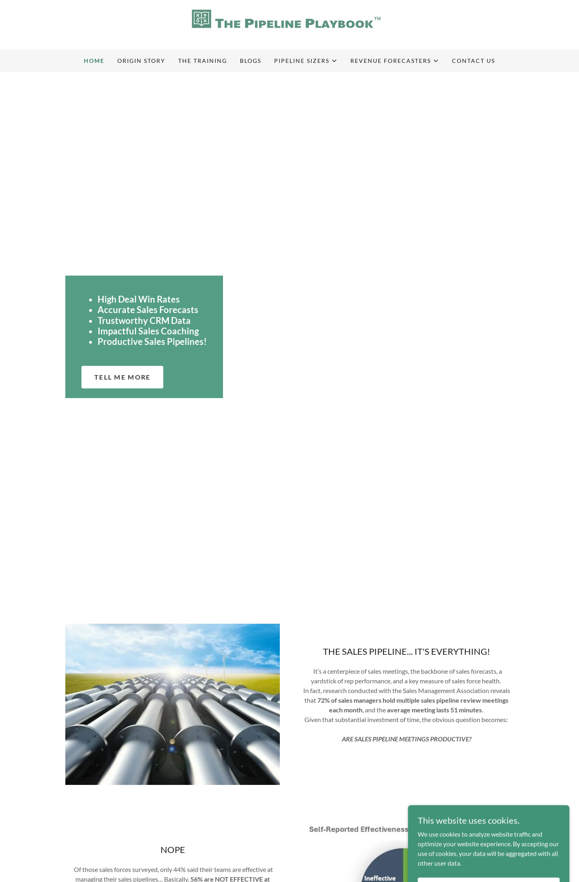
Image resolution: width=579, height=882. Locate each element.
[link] (289, 24)
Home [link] (94, 60)
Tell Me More (122, 377)
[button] (305, 61)
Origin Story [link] (141, 60)
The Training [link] (202, 60)
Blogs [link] (250, 60)
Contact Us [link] (473, 60)
